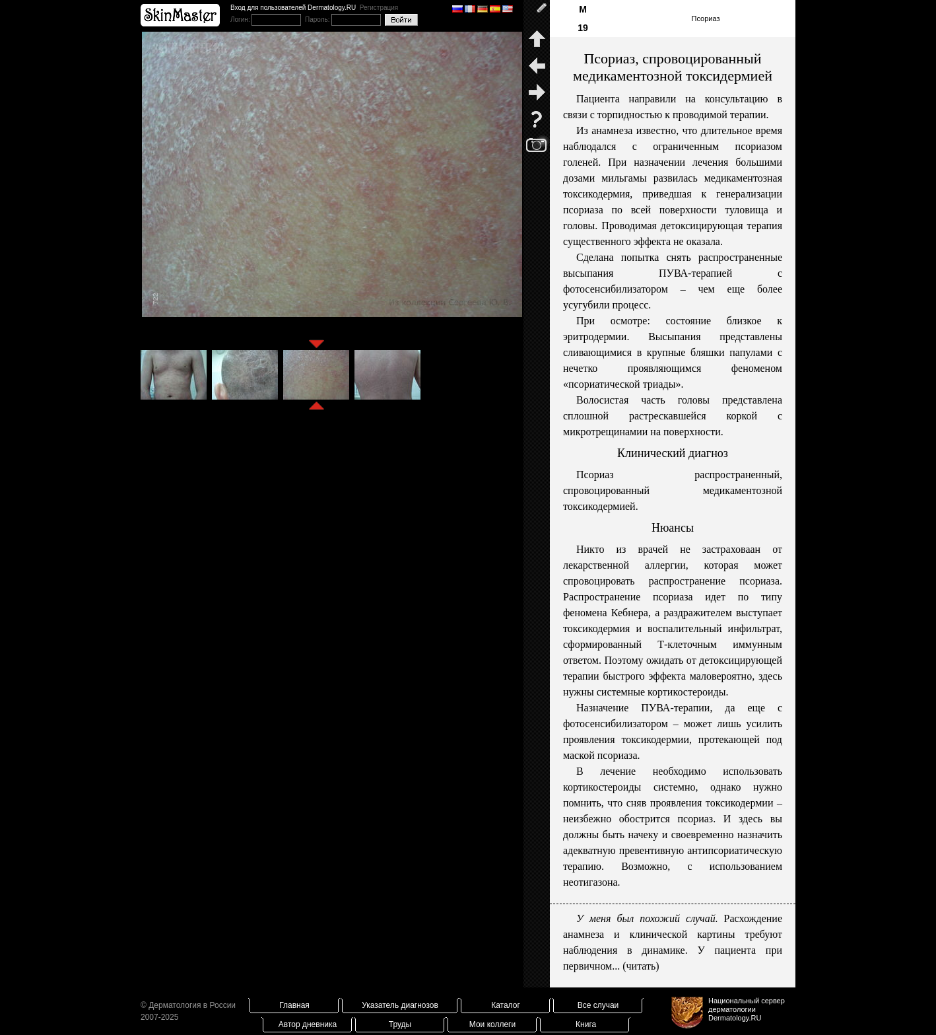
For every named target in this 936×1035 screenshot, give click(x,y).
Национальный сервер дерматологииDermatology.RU (746, 1009)
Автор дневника (308, 1024)
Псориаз (706, 18)
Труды (400, 1024)
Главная (294, 1005)
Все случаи (598, 1005)
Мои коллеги (492, 1024)
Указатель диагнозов (400, 1005)
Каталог (505, 1005)
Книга (586, 1024)
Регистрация (379, 7)
